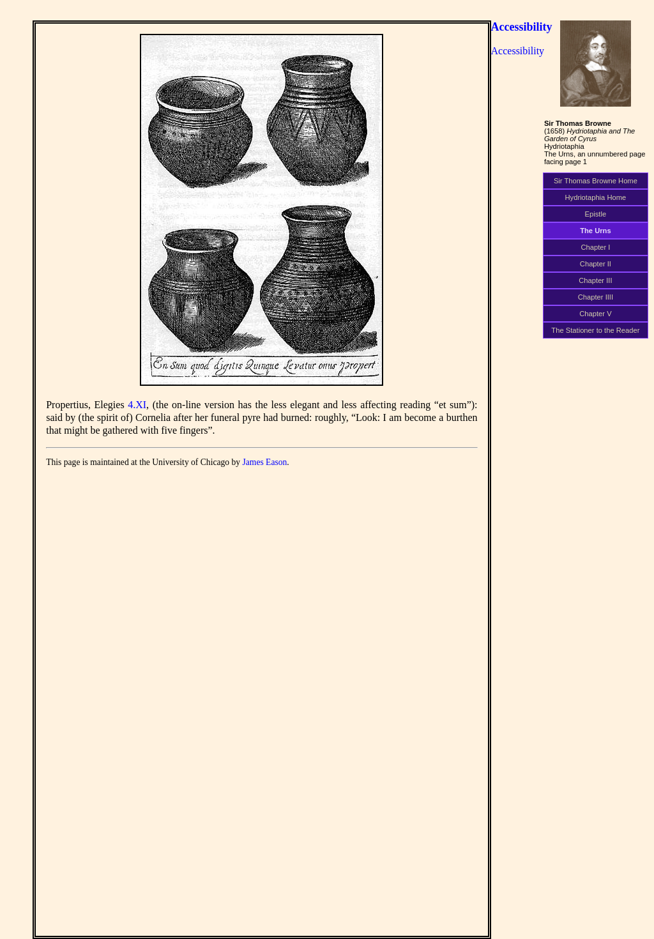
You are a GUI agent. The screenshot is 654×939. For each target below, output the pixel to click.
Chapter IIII (595, 297)
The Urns (595, 230)
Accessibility (521, 26)
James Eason (265, 462)
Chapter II (595, 264)
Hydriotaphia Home (596, 197)
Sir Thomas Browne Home (595, 181)
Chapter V (595, 313)
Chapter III (595, 280)
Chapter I (595, 247)
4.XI (137, 404)
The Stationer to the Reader (595, 330)
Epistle (596, 214)
